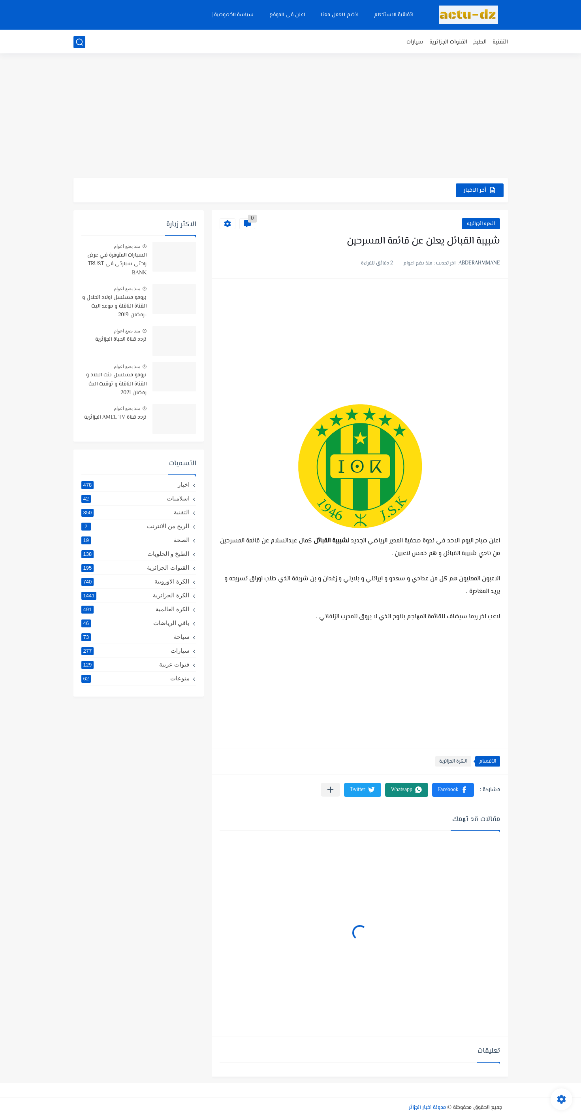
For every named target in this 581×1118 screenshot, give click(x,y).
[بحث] (79, 42)
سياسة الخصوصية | (232, 15)
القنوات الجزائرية (448, 42)
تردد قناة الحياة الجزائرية (121, 339)
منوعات (135, 678)
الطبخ (480, 42)
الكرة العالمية (135, 609)
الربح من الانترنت (135, 526)
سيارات (414, 42)
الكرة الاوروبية (135, 581)
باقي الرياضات (135, 623)
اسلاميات (135, 498)
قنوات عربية (135, 664)
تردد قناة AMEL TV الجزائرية (115, 417)
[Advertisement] (290, 116)
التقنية (500, 42)
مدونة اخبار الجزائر (427, 1107)
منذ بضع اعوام (127, 246)
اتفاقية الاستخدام (393, 15)
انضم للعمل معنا (339, 15)
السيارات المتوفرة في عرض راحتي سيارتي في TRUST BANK (117, 264)
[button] (453, 790)
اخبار (135, 484)
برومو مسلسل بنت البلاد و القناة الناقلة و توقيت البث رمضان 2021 (116, 384)
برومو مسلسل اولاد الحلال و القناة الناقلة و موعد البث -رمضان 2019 (114, 306)
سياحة (135, 636)
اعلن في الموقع (287, 15)
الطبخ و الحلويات (135, 553)
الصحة (135, 540)
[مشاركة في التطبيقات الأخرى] (330, 790)
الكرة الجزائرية (481, 224)
